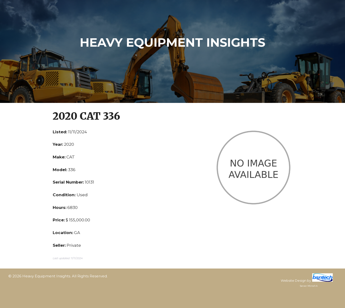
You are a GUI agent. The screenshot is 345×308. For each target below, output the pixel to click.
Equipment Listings (58, 282)
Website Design (293, 280)
